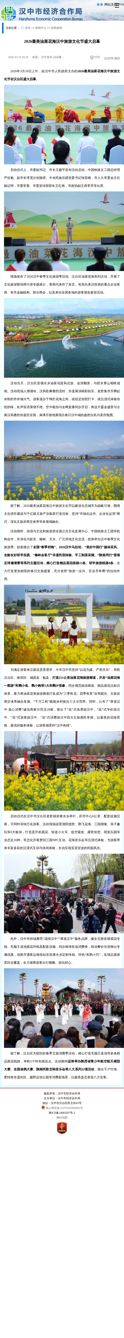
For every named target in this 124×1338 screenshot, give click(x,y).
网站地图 (62, 1117)
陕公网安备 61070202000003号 (62, 1108)
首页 (28, 27)
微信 (117, 58)
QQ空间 (109, 58)
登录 (100, 4)
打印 (94, 57)
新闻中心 (40, 27)
